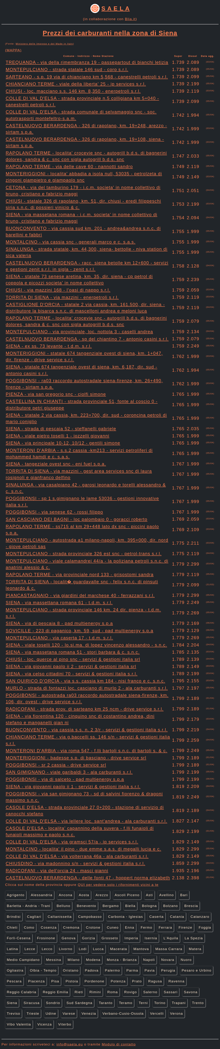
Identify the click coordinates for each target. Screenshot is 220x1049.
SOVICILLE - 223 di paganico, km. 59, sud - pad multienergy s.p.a (79, 630)
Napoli (149, 960)
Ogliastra (15, 970)
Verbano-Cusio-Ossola (123, 1013)
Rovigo (130, 992)
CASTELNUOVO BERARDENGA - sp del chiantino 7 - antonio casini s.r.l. (87, 338)
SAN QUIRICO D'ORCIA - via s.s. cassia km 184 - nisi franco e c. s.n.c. (85, 680)
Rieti (79, 992)
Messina (53, 960)
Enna (129, 927)
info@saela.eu (69, 1044)
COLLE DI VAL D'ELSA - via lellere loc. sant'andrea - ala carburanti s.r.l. (86, 821)
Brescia (191, 906)
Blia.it (130, 19)
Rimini (95, 992)
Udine (51, 1013)
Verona (176, 1013)
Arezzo (102, 895)
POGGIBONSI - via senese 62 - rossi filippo (54, 511)
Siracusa (32, 1003)
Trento (198, 1003)
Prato (137, 981)
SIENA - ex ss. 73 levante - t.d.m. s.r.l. (49, 346)
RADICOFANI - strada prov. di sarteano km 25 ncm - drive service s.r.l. (85, 708)
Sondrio (53, 1003)
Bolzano (170, 906)
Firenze (185, 927)
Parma (132, 970)
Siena (12, 1003)
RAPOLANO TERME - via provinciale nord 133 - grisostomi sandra (80, 574)
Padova (92, 970)
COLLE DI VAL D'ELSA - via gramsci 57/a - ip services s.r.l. (72, 841)
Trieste (33, 1013)
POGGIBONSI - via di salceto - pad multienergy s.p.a (65, 779)
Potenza (118, 981)
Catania (177, 917)
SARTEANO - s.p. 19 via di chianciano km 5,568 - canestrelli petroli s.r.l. (87, 76)
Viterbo (64, 1024)
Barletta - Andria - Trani (28, 906)
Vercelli (157, 1013)
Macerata (118, 949)
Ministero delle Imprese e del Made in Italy (44, 43)
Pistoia (72, 981)
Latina (12, 949)
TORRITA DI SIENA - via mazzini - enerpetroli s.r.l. (62, 297)
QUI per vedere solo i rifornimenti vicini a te (118, 885)
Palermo (112, 970)
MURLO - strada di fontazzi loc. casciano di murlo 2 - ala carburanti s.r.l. (87, 688)
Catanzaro (199, 917)
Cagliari (34, 917)
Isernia (151, 938)
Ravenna (176, 981)
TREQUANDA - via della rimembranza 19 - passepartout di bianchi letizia (87, 62)
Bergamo (110, 906)
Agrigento (16, 895)
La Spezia (194, 938)
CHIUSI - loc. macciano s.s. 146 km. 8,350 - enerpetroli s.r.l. (73, 91)
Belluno (63, 906)
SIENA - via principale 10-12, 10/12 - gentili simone (63, 442)
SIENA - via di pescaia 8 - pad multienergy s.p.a (59, 623)
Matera (195, 949)
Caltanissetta (60, 917)
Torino (160, 1003)
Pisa (55, 981)
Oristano (70, 970)
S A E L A (115, 8)
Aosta (84, 895)
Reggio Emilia (55, 992)
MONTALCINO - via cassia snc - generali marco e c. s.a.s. (70, 241)
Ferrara (165, 927)
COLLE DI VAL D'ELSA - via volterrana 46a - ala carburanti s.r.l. (77, 856)
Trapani (179, 1003)
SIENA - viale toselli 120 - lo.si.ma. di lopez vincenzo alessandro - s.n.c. (86, 644)
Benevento (86, 906)
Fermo (146, 927)
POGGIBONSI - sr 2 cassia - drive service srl (56, 764)
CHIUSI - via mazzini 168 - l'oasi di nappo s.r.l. (58, 289)
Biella (130, 906)
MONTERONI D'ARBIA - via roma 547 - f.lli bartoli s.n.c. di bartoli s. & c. (86, 750)
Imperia (131, 938)
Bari (184, 895)
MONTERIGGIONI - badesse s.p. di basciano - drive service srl (76, 757)
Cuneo (113, 927)
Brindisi (14, 917)
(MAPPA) (13, 50)
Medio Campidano (23, 960)
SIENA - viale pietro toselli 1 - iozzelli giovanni (57, 435)
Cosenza (49, 927)
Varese (69, 1013)
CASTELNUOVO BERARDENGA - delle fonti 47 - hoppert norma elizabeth (88, 877)
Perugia (168, 970)
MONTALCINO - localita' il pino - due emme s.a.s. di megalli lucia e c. (83, 848)
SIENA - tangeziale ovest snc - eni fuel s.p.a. (56, 463)
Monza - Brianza (122, 960)
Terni (143, 1003)
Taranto (106, 1003)
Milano (73, 960)
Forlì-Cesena (19, 938)
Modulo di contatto (119, 1044)
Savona (191, 992)
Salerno (150, 992)
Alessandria (41, 895)
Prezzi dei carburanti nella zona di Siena (110, 33)
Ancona (65, 895)
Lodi (83, 949)
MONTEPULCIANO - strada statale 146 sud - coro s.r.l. (67, 69)
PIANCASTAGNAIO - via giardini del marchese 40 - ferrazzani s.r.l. (80, 595)
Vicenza (44, 1024)
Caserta (156, 917)
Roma (112, 992)
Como (29, 927)
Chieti (12, 927)
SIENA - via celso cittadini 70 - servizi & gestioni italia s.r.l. (72, 673)
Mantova (141, 949)
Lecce (29, 949)
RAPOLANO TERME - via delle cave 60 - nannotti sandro (69, 166)
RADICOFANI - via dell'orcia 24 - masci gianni (57, 870)
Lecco (47, 949)
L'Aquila (171, 938)
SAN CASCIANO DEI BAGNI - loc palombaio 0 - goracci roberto (76, 519)
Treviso (13, 1013)
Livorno (65, 949)
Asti (149, 895)
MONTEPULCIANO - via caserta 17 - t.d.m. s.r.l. (59, 637)
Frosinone (46, 938)
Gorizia (88, 938)
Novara (167, 960)
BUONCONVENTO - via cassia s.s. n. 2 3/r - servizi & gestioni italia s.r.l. (87, 729)
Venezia (89, 1013)
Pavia (149, 970)
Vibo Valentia (19, 1024)
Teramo (126, 1003)
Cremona (71, 927)
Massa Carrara (168, 949)
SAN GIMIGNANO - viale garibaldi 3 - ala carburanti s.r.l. (69, 772)
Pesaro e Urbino (197, 970)
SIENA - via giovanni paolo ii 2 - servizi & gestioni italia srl (71, 666)
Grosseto (110, 938)
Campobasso (90, 917)
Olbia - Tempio (43, 970)
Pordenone (94, 981)
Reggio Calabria (21, 992)
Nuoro (186, 960)
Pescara (14, 981)
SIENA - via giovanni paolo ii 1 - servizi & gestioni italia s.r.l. (73, 786)
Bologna (149, 906)
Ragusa (155, 981)
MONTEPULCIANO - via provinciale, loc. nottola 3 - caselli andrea (79, 331)
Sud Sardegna (79, 1003)
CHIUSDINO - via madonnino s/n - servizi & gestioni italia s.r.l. (75, 863)
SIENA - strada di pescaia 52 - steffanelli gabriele (61, 428)
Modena (93, 960)
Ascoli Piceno (127, 895)
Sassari (170, 992)
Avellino (166, 895)
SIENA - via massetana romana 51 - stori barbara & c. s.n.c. (73, 652)
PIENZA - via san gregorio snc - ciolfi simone (56, 394)
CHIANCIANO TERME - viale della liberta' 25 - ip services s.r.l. (76, 83)
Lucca (98, 949)
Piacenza (36, 981)
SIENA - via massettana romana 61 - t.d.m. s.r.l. (59, 602)
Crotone (93, 927)
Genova (69, 938)
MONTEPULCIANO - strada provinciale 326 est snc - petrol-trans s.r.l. (84, 553)
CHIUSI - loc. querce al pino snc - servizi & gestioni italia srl (73, 659)
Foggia (205, 927)
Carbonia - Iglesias (125, 917)
